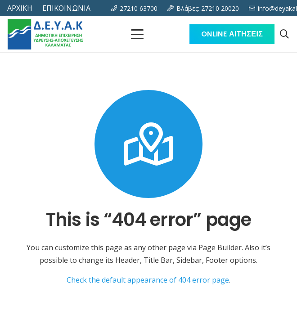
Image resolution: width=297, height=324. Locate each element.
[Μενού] (137, 34)
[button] (284, 34)
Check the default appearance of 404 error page (148, 280)
